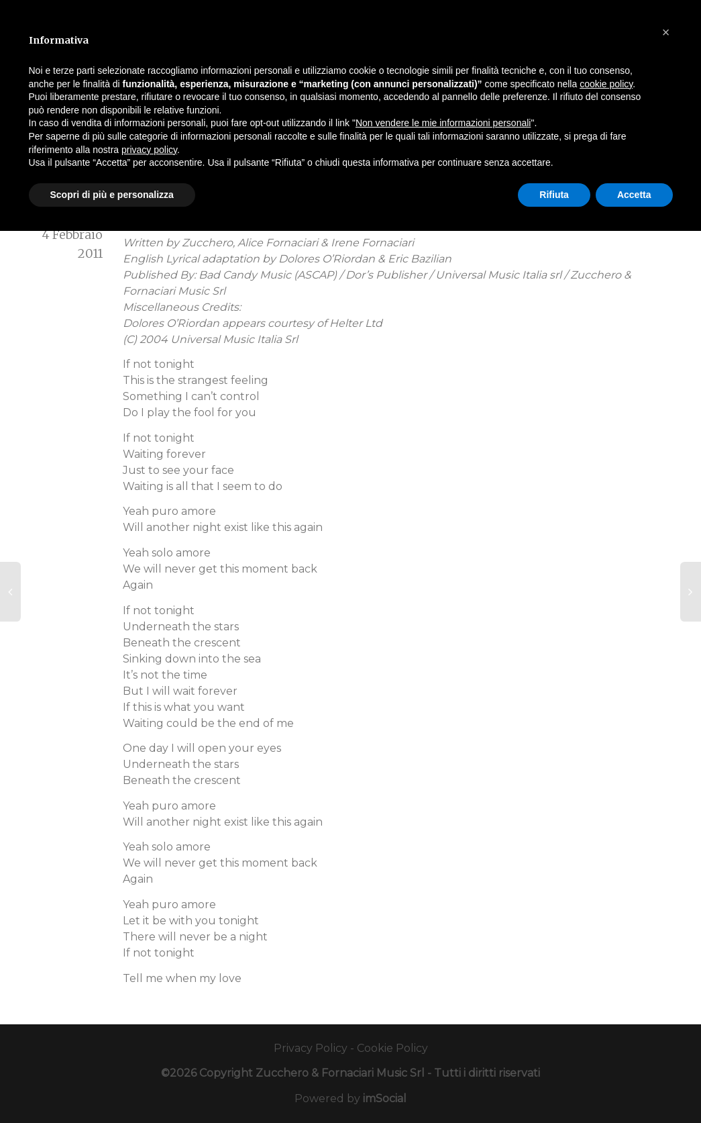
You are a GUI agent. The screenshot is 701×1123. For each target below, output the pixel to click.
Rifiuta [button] (554, 194)
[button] (666, 32)
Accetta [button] (634, 194)
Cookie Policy (392, 1048)
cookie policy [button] (606, 84)
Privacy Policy (310, 1048)
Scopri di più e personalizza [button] (112, 194)
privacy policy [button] (149, 149)
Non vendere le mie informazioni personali (443, 122)
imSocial (385, 1098)
